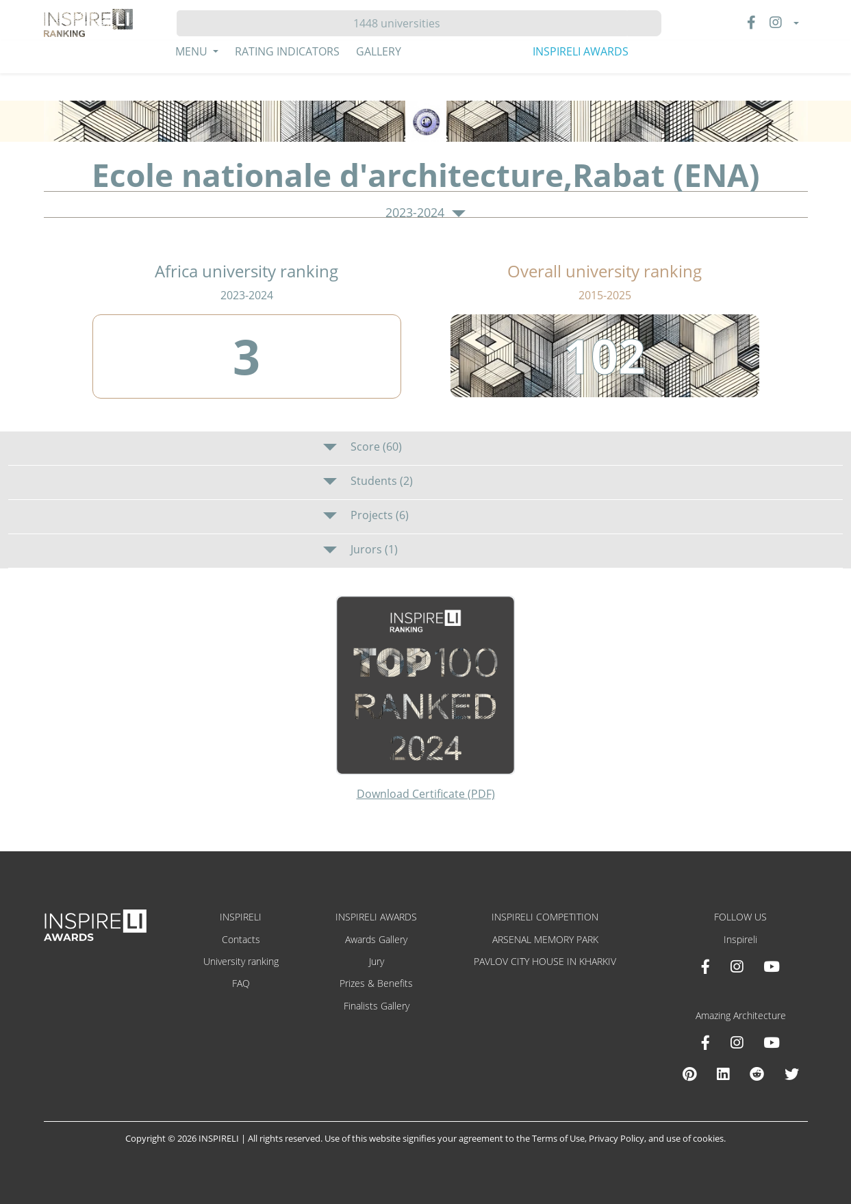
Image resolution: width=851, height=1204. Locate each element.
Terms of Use (558, 1138)
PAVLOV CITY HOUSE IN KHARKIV (545, 961)
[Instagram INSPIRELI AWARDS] (737, 966)
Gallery (378, 51)
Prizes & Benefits (376, 983)
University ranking (241, 961)
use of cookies (695, 1138)
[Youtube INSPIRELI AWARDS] (771, 966)
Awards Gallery (376, 939)
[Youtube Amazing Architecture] (771, 1042)
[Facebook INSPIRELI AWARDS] (705, 966)
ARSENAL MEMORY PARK (545, 939)
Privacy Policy (616, 1138)
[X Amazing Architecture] (792, 1074)
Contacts (241, 939)
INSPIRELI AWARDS (580, 51)
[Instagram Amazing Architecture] (737, 1042)
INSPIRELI (241, 916)
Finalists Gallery (376, 1005)
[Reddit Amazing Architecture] (757, 1074)
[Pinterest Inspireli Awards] (689, 1074)
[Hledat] (402, 23)
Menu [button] (192, 51)
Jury (376, 961)
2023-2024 (425, 213)
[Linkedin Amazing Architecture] (723, 1074)
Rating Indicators (287, 51)
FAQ (241, 983)
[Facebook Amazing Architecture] (705, 1042)
